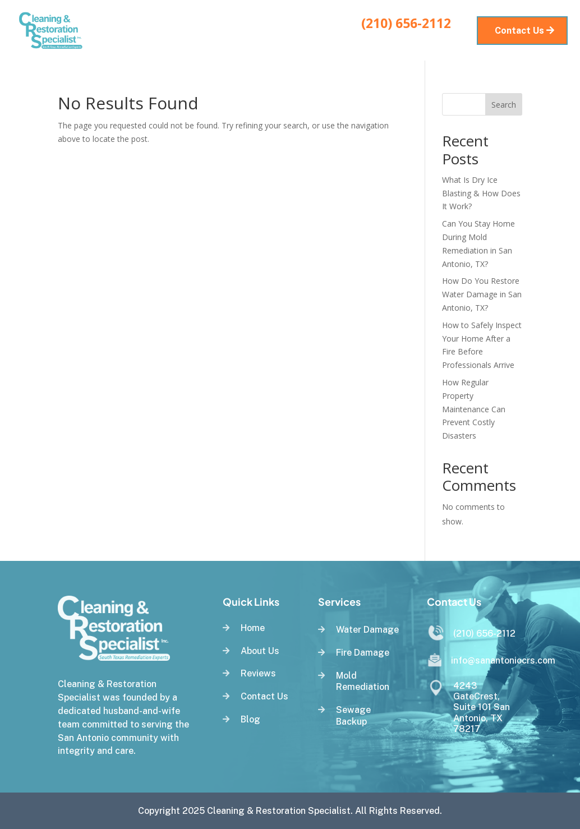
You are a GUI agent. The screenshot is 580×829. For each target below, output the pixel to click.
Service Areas (234, 39)
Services (218, 22)
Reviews (326, 22)
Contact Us (309, 39)
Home (176, 22)
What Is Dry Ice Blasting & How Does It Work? (481, 193)
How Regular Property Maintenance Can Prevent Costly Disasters (473, 409)
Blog (183, 39)
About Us (278, 22)
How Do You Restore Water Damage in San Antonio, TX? (482, 294)
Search (503, 104)
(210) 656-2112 (406, 23)
